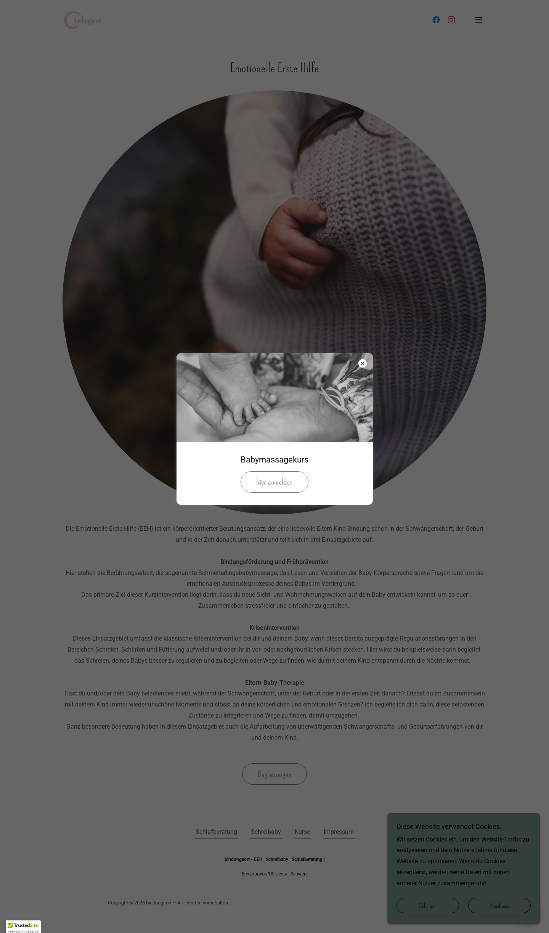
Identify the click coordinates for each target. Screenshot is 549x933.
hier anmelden (274, 482)
